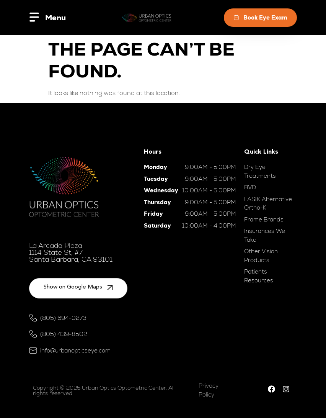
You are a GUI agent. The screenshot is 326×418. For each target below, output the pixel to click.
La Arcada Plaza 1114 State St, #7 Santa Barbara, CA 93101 (70, 252)
